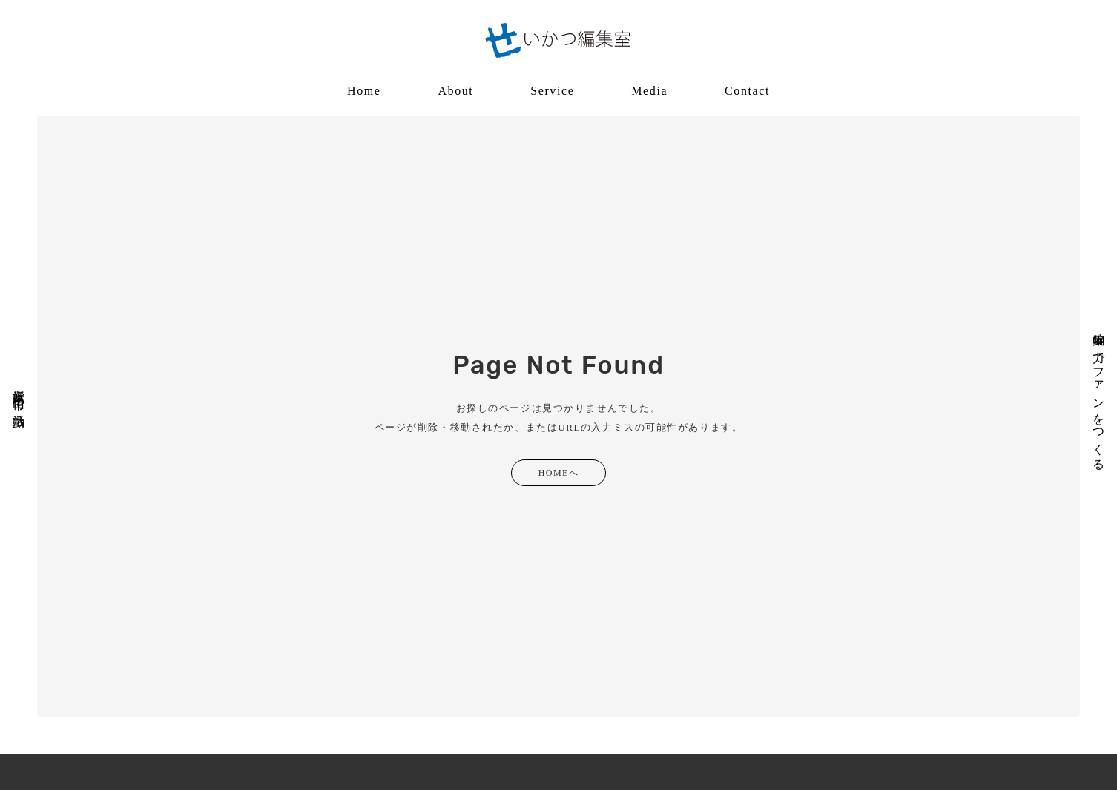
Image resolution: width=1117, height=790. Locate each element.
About (455, 90)
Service (552, 90)
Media (649, 90)
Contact (747, 90)
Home (364, 90)
